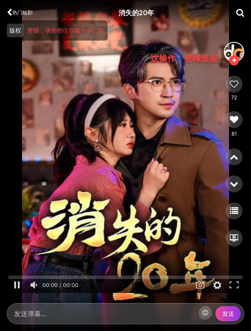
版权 (15, 30)
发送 (228, 313)
